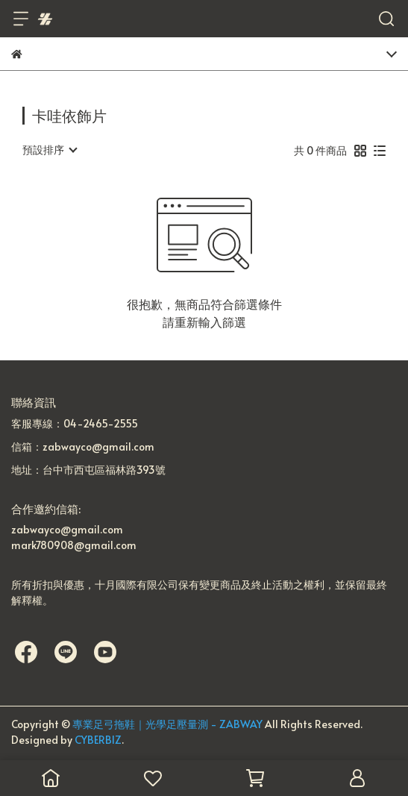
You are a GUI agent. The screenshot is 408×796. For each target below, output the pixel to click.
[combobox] (49, 150)
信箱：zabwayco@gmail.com (82, 446)
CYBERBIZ (98, 740)
